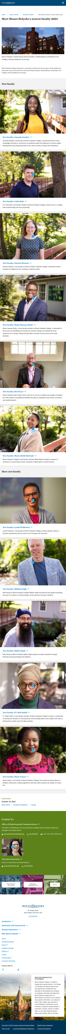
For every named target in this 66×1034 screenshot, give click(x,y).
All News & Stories (28, 14)
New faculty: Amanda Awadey (16, 137)
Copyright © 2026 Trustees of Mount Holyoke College (18, 1025)
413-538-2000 (33, 916)
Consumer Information (8, 961)
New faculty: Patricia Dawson (16, 263)
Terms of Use (6, 1028)
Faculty (33, 805)
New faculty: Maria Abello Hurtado (18, 456)
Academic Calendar (8, 948)
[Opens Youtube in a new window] (14, 969)
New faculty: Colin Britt (13, 201)
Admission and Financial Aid (13, 925)
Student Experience (10, 930)
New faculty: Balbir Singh (14, 651)
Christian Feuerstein (11, 859)
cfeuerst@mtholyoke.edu (11, 866)
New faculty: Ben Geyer (13, 391)
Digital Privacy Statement (45, 1025)
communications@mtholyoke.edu (14, 834)
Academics (6, 921)
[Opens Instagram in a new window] (3, 969)
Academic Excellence (21, 805)
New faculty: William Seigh (14, 589)
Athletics (4, 951)
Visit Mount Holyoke (8, 941)
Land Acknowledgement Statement (23, 1028)
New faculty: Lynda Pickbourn (16, 527)
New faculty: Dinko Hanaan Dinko (18, 325)
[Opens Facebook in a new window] (7, 969)
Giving (4, 938)
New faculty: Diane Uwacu (14, 777)
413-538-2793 (28, 866)
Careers (4, 954)
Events (4, 945)
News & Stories (14, 14)
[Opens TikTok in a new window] (18, 969)
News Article (6, 805)
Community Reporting (44, 1028)
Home (3, 14)
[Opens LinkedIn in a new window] (10, 969)
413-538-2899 (33, 834)
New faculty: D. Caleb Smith (15, 712)
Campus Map (6, 957)
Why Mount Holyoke (10, 934)
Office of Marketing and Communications (19, 824)
